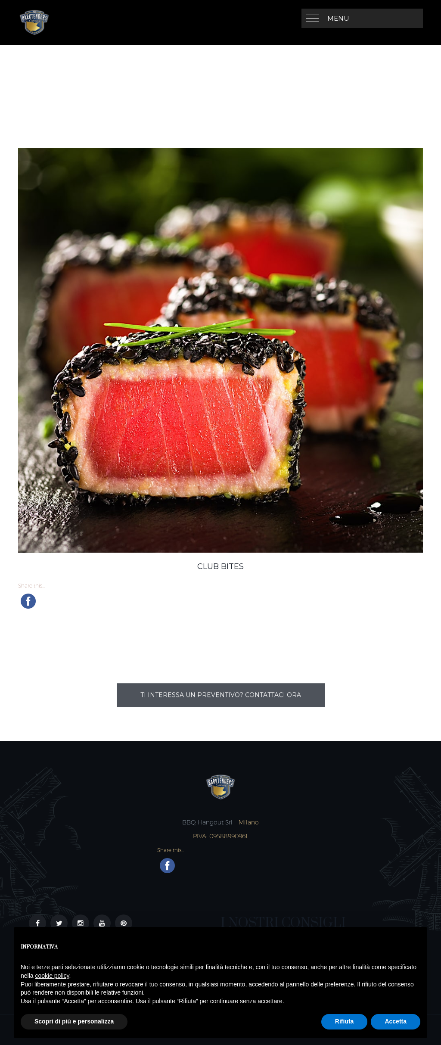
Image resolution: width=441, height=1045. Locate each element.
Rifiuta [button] (344, 1021)
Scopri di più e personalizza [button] (74, 1021)
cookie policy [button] (52, 975)
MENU (338, 18)
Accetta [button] (396, 1021)
